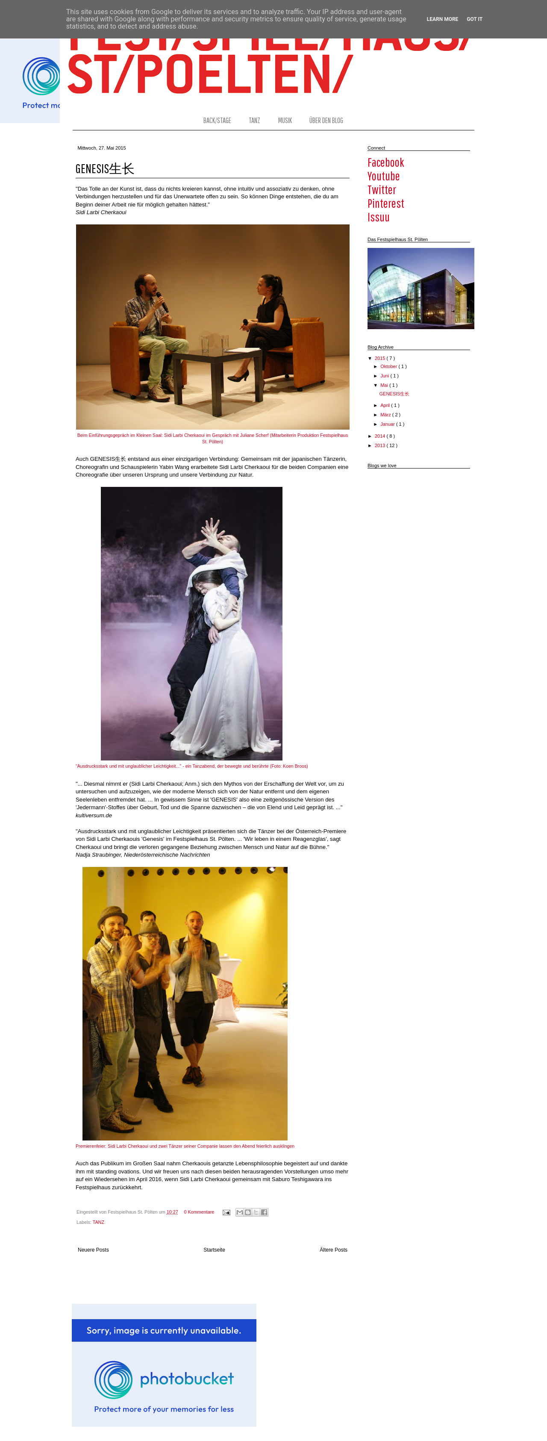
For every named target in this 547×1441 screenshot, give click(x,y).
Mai (384, 385)
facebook (386, 162)
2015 (381, 358)
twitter (382, 189)
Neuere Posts (93, 1250)
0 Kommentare (199, 1211)
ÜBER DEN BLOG (326, 120)
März (386, 414)
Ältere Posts (333, 1250)
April (385, 405)
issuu (379, 216)
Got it (474, 19)
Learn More (443, 19)
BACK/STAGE (217, 120)
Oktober (389, 366)
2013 (381, 445)
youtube (384, 175)
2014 (381, 436)
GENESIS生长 (105, 168)
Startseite (214, 1250)
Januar (388, 424)
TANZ (254, 120)
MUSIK (285, 120)
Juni (385, 375)
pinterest (386, 203)
